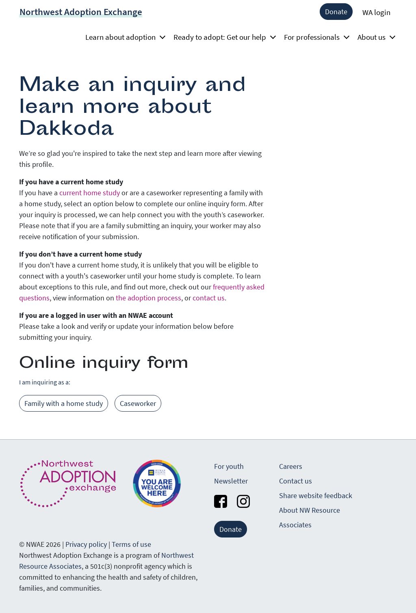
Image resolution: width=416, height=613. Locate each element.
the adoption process (148, 297)
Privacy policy (86, 544)
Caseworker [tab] (138, 403)
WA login (376, 12)
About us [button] (374, 37)
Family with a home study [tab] (63, 403)
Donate (336, 11)
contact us (209, 297)
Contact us (295, 481)
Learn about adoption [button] (122, 37)
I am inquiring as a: (44, 382)
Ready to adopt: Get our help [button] (222, 37)
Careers (290, 466)
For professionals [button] (314, 37)
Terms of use (131, 544)
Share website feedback (315, 495)
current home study (89, 192)
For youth (229, 466)
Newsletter (231, 481)
